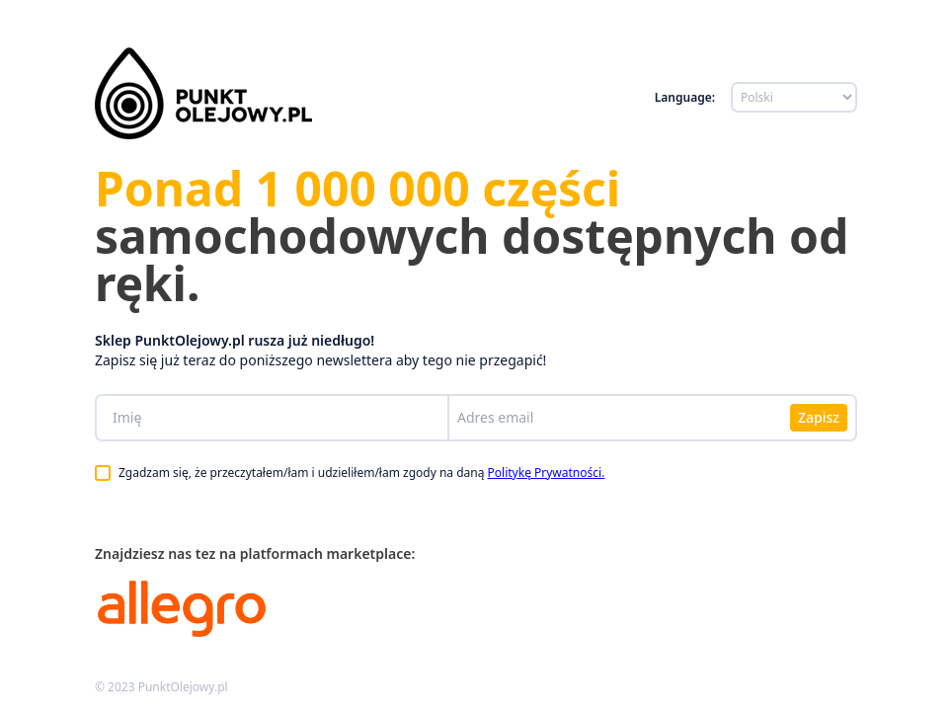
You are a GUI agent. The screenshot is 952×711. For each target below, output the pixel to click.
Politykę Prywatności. (546, 472)
